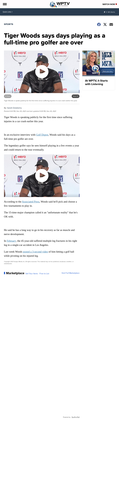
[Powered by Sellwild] (75, 417)
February (11, 240)
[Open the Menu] (4, 4)
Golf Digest (42, 134)
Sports (8, 24)
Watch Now (109, 4)
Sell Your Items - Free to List (37, 274)
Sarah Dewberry (14, 107)
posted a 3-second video (35, 251)
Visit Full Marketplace (70, 273)
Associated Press (30, 201)
